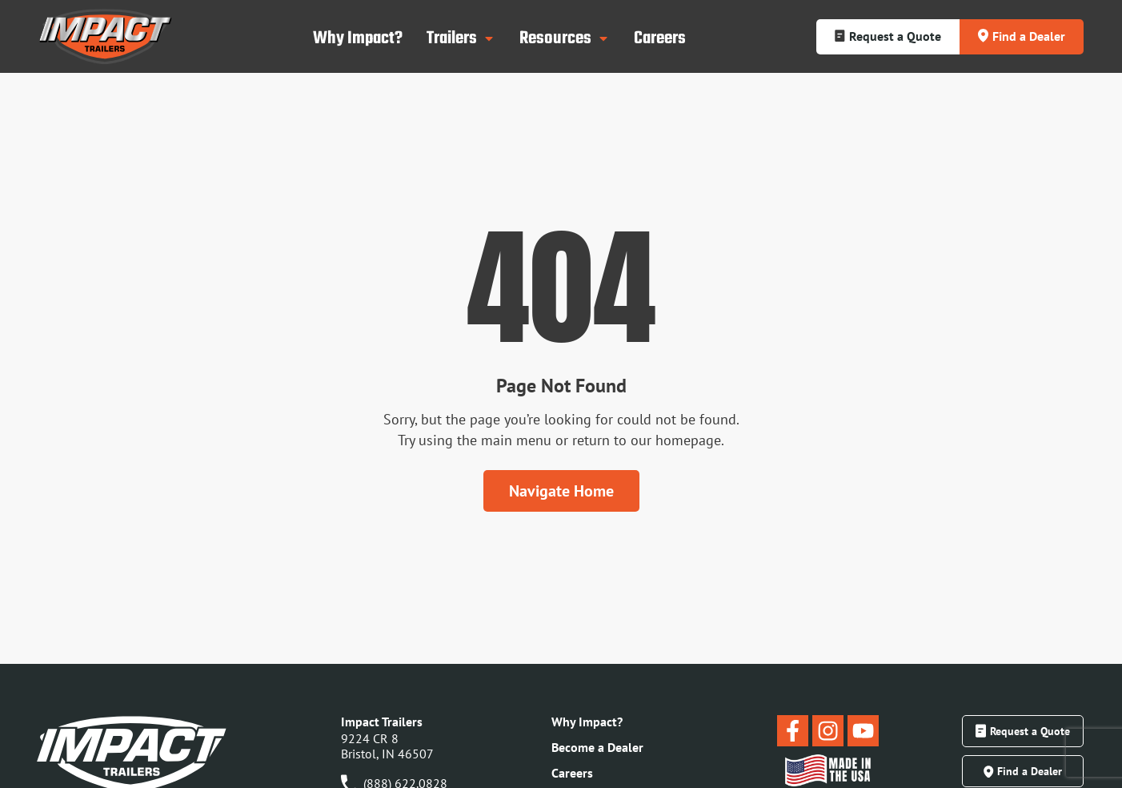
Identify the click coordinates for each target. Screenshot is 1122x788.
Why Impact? (358, 38)
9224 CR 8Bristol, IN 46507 (387, 746)
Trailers (461, 38)
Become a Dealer (597, 747)
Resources (564, 38)
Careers (660, 38)
